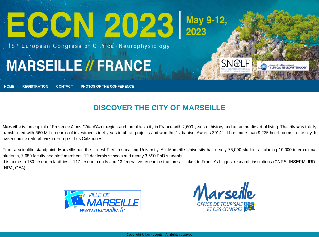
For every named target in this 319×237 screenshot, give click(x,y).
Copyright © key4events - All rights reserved (159, 234)
